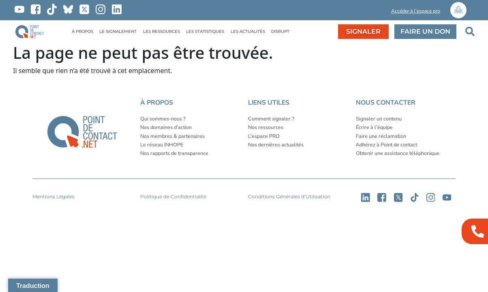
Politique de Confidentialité (173, 196)
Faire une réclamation (381, 136)
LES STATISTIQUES (205, 31)
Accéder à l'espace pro (415, 11)
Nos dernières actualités (276, 144)
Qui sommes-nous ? (163, 118)
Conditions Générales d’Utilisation (289, 196)
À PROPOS (82, 31)
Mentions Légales (53, 196)
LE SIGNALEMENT (118, 31)
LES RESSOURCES (161, 31)
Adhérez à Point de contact (386, 144)
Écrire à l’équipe (374, 127)
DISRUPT (280, 31)
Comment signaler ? (271, 118)
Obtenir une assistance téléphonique (397, 153)
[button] (362, 12)
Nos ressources (265, 127)
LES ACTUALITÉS (248, 31)
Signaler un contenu (379, 118)
